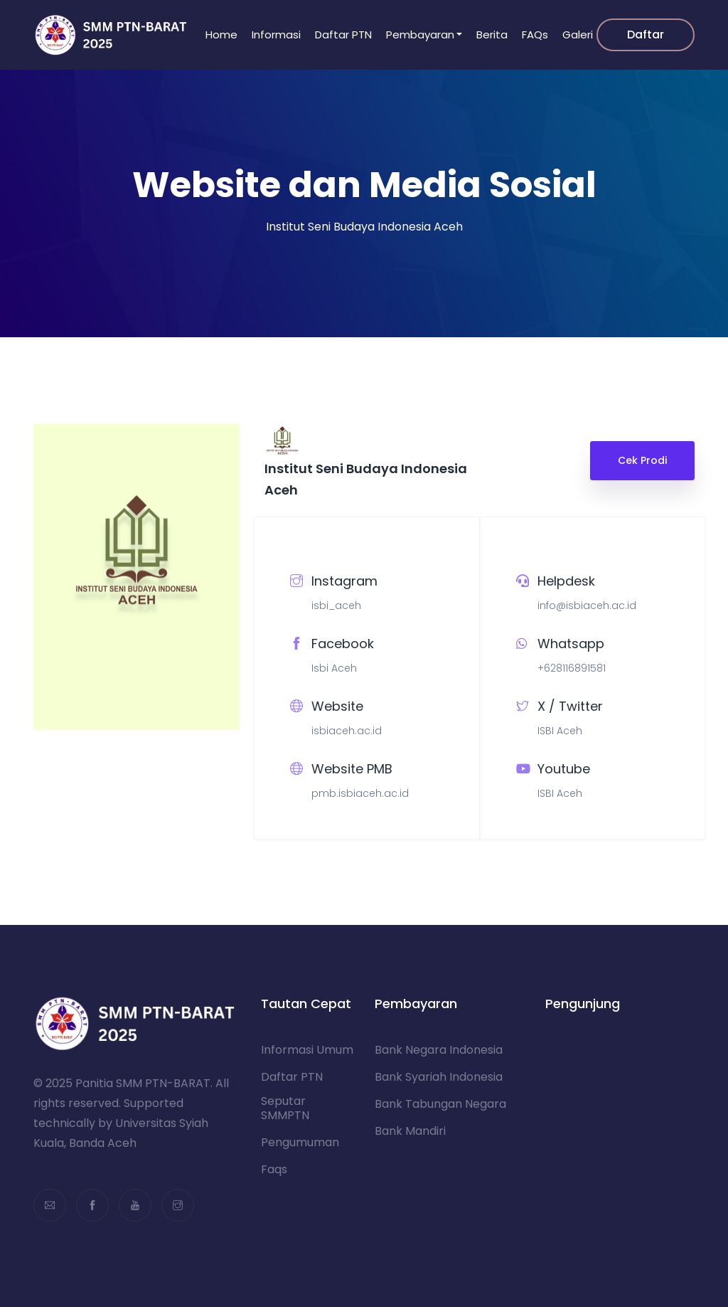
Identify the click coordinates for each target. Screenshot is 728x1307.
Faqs (274, 1170)
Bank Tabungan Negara (440, 1104)
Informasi (276, 34)
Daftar (645, 34)
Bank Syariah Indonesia (439, 1077)
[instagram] (177, 1205)
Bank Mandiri (410, 1131)
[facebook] (92, 1205)
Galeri (577, 34)
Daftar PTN (343, 34)
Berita (492, 34)
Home (221, 34)
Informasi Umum (307, 1050)
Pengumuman (300, 1143)
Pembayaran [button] (420, 34)
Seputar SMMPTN (285, 1108)
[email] (49, 1205)
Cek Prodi (642, 460)
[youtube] (135, 1205)
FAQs (535, 34)
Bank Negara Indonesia (439, 1050)
